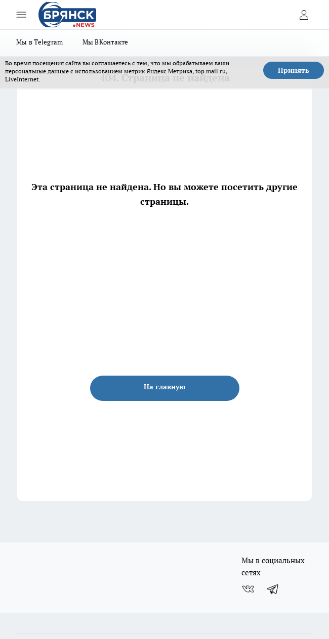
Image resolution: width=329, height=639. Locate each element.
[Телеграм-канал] (273, 589)
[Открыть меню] (21, 15)
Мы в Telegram (39, 42)
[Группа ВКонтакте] (248, 589)
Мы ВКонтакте (106, 42)
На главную (164, 386)
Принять (293, 70)
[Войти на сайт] (304, 15)
